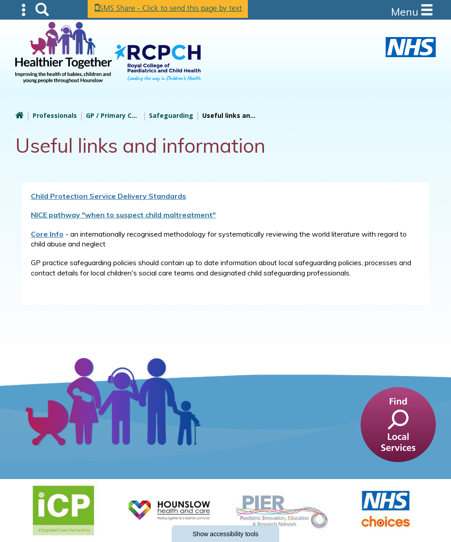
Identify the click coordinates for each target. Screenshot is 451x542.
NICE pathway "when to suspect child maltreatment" (123, 214)
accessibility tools (225, 534)
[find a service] (398, 424)
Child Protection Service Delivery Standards (108, 196)
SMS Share (177, 9)
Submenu (24, 9)
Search (42, 9)
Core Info (47, 233)
